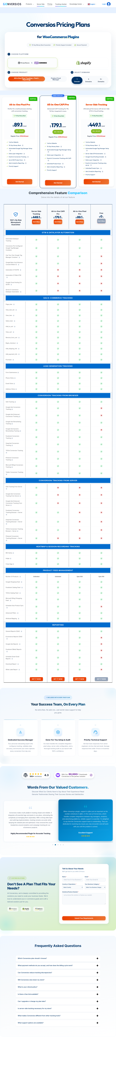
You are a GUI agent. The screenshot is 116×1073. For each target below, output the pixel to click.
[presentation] (76, 914)
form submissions (11, 372)
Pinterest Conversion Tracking (12, 459)
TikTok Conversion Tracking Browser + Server (14, 530)
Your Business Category (92, 884)
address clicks (10, 389)
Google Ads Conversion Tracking (13, 408)
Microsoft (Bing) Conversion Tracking (14, 466)
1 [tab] (53, 845)
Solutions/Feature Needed (70, 892)
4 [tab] (61, 845)
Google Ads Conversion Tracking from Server (13, 495)
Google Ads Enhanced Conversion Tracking (12, 415)
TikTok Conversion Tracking (14, 450)
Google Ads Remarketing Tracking (13, 423)
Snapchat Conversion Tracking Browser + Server (14, 521)
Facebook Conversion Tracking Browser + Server (14, 511)
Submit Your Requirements (84, 918)
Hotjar (8, 558)
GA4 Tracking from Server (14, 487)
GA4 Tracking (10, 402)
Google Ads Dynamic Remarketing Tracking (13, 430)
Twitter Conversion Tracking (14, 472)
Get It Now (36, 222)
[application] (33, 4)
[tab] (32, 63)
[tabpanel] (85, 821)
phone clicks (10, 378)
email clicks (9, 383)
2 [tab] (55, 845)
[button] (29, 4)
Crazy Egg (9, 564)
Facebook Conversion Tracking (12, 437)
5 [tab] (63, 845)
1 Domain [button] (77, 80)
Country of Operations (69, 884)
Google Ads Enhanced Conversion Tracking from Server (14, 503)
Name (64, 877)
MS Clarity (9, 553)
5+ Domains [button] (101, 80)
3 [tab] (58, 845)
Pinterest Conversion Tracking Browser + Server (14, 537)
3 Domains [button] (88, 80)
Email (87, 877)
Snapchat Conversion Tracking (12, 444)
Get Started (20, 182)
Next (114, 821)
